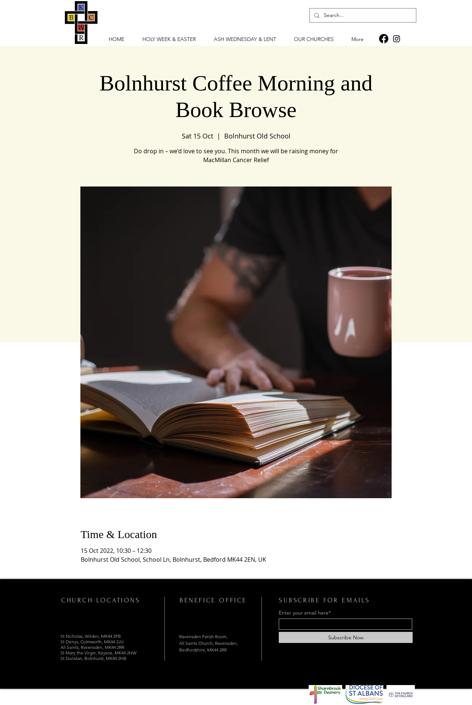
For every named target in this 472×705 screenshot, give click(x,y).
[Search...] (362, 15)
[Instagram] (396, 38)
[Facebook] (383, 38)
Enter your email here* (305, 612)
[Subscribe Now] (346, 637)
